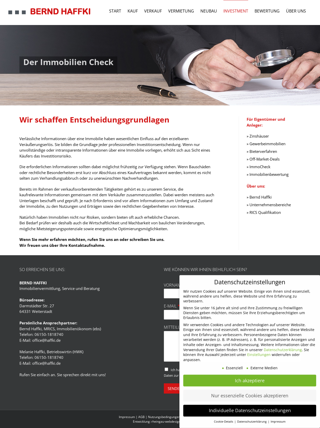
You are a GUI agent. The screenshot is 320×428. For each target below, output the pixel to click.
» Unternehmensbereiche (269, 204)
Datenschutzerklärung (283, 344)
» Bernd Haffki (259, 197)
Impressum (127, 417)
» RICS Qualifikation (264, 212)
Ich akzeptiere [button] (250, 375)
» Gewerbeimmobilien (266, 143)
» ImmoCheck (258, 166)
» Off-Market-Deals (263, 159)
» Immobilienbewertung (268, 174)
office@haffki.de (46, 340)
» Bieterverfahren (262, 151)
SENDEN (175, 388)
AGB (141, 417)
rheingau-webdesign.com (169, 421)
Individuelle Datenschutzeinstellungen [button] (250, 405)
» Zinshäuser (258, 136)
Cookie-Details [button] (224, 416)
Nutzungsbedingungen (164, 417)
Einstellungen (259, 349)
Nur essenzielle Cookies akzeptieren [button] (249, 390)
